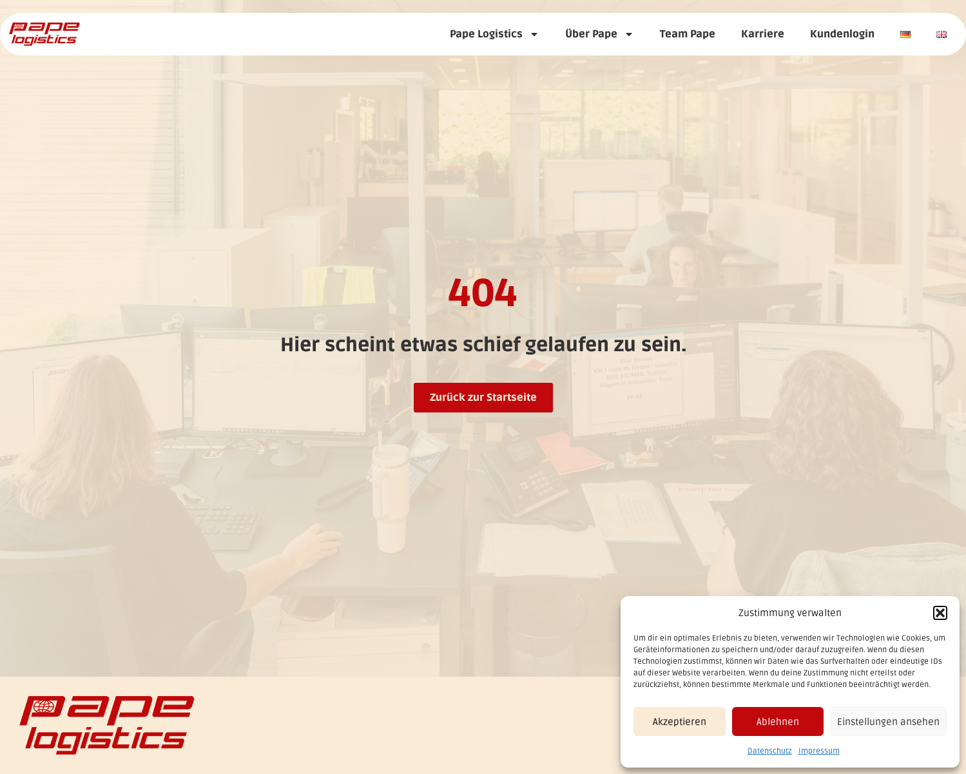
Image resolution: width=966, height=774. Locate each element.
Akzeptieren (679, 722)
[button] (940, 612)
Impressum (819, 751)
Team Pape (687, 34)
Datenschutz (770, 751)
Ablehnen (778, 722)
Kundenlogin (842, 34)
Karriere (762, 34)
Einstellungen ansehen (888, 722)
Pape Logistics (494, 34)
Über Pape (599, 34)
